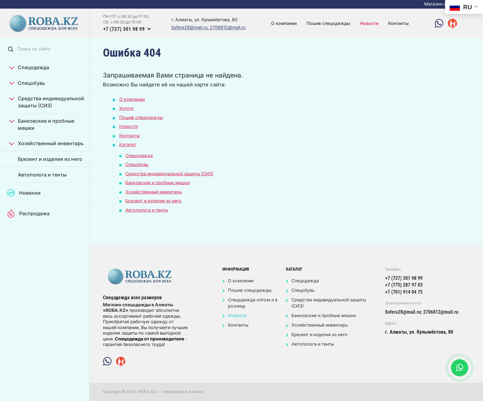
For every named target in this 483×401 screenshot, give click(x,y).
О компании (284, 23)
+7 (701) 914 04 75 (404, 292)
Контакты (398, 23)
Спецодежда (29, 67)
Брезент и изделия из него (50, 159)
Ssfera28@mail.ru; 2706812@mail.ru (208, 27)
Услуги (126, 108)
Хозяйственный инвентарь (46, 143)
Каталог (127, 144)
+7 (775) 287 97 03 (404, 285)
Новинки (23, 193)
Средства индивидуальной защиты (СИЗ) (46, 101)
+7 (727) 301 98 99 (124, 29)
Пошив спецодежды (328, 23)
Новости (369, 23)
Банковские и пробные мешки (41, 124)
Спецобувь (27, 83)
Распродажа (28, 213)
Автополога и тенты (42, 175)
